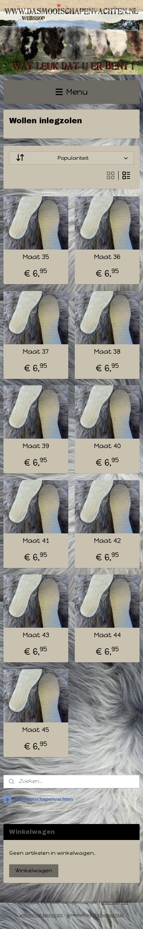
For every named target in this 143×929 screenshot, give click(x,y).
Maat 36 (107, 257)
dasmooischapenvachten (38, 799)
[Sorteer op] (72, 158)
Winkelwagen (33, 870)
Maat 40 (107, 446)
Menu (72, 92)
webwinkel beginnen (41, 915)
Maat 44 (107, 635)
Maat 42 (107, 541)
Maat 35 (35, 257)
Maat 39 (35, 446)
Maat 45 (35, 730)
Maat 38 (107, 352)
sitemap (109, 902)
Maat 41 (35, 541)
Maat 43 (35, 635)
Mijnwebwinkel (108, 915)
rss (124, 902)
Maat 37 (35, 352)
